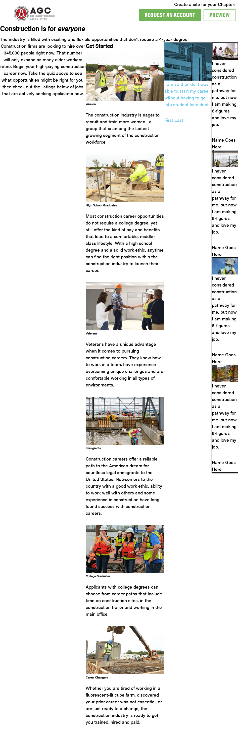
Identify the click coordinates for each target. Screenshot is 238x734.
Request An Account (170, 14)
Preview (219, 14)
